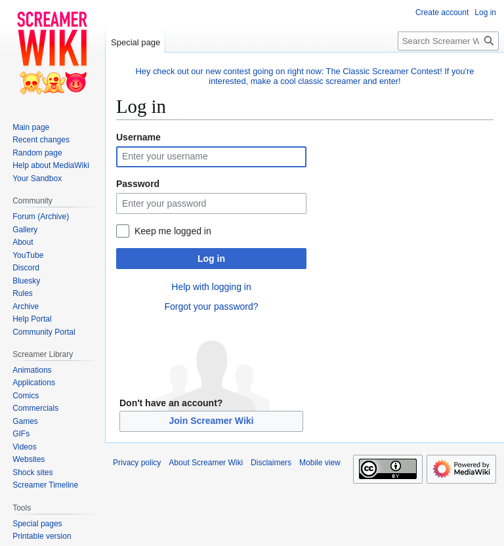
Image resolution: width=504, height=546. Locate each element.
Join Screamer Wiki (211, 420)
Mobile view (320, 462)
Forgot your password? (211, 306)
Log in (211, 258)
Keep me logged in (173, 231)
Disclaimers (271, 462)
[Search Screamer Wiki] (448, 41)
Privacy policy (137, 462)
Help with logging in (211, 287)
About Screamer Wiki (206, 462)
